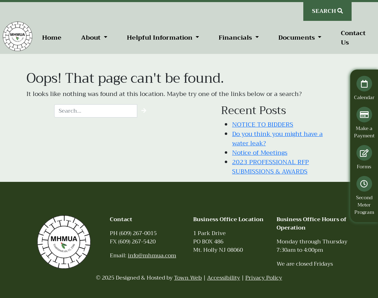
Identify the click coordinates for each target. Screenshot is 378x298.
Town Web (188, 278)
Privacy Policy (263, 278)
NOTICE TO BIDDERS (262, 124)
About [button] (91, 37)
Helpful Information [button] (160, 37)
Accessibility (223, 278)
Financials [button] (236, 37)
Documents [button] (297, 37)
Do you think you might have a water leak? (277, 138)
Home (51, 37)
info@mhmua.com (152, 255)
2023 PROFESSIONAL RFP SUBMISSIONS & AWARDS (270, 166)
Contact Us (353, 37)
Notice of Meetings (259, 152)
